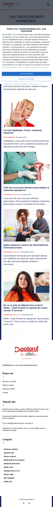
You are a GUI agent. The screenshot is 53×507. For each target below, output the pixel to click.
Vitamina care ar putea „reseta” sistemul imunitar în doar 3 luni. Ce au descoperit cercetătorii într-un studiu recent (25, 410)
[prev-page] (7, 334)
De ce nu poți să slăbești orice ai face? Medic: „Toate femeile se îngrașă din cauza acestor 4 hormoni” (25, 308)
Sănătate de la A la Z (12, 194)
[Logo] (26, 351)
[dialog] (26, 54)
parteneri (14, 34)
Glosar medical (9, 137)
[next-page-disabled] (15, 334)
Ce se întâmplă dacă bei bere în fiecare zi (17, 423)
